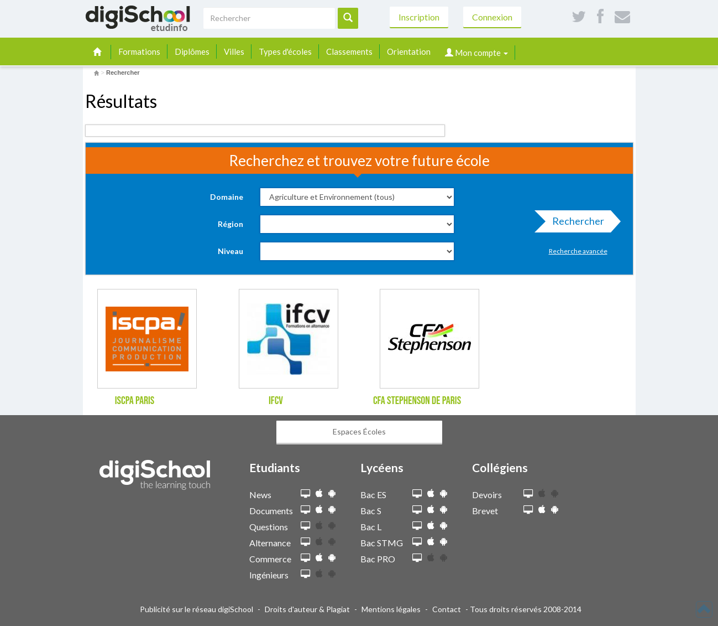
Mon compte (476, 53)
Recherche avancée (578, 251)
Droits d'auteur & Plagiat (307, 609)
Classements (349, 51)
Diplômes (192, 51)
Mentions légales (391, 609)
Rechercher (575, 223)
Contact (446, 609)
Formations (139, 51)
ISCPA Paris (135, 400)
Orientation (409, 51)
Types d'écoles (285, 51)
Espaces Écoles (359, 431)
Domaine (226, 196)
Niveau (230, 251)
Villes (234, 51)
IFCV (276, 400)
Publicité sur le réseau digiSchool (196, 609)
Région (230, 224)
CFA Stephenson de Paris (417, 400)
